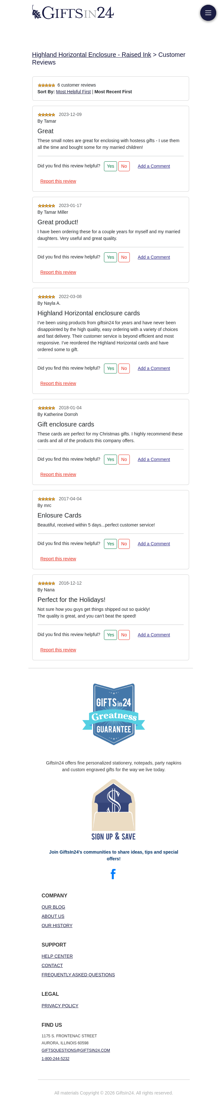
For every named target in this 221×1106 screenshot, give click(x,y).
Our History (57, 925)
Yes (110, 166)
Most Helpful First (73, 91)
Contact (52, 965)
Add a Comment (154, 166)
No (124, 166)
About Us (53, 916)
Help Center (57, 956)
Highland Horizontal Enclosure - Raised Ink (91, 54)
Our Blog (53, 907)
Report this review (58, 181)
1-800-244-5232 (56, 1058)
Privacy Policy (60, 1005)
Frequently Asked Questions (78, 974)
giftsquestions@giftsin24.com (76, 1050)
